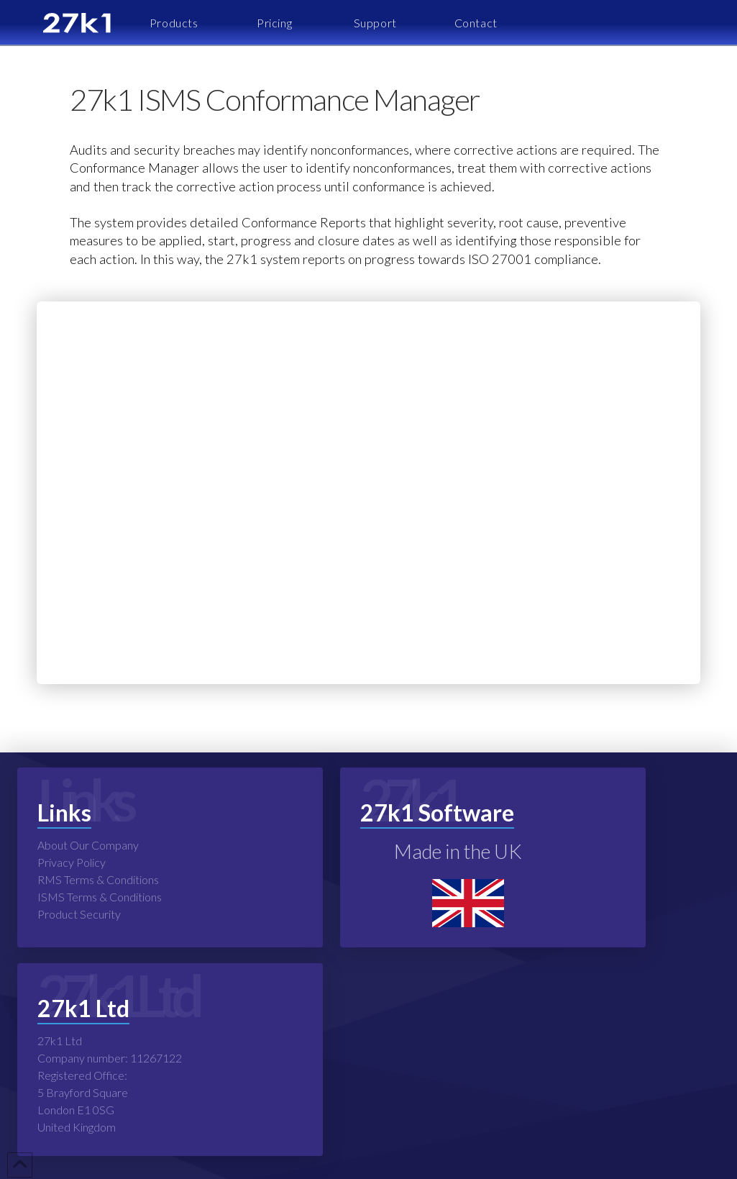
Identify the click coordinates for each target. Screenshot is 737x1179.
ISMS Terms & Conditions (99, 896)
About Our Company (88, 845)
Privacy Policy (71, 862)
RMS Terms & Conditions (98, 879)
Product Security (79, 914)
